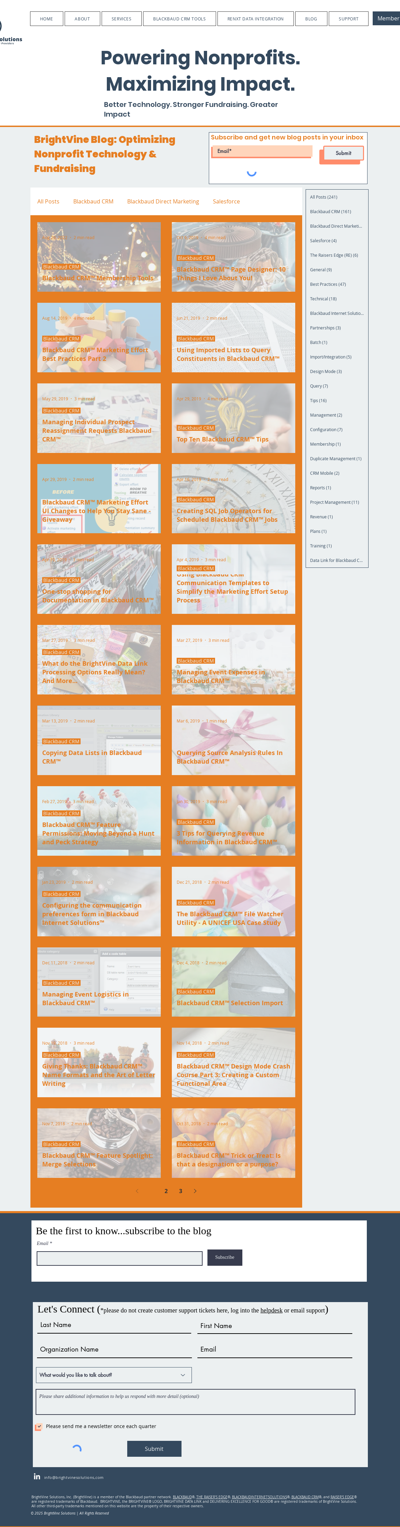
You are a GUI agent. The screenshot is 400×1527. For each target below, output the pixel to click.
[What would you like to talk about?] (114, 1375)
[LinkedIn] (37, 1477)
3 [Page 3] (180, 1191)
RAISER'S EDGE (342, 1497)
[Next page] (195, 1191)
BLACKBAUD (182, 1497)
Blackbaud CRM (93, 201)
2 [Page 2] (166, 1191)
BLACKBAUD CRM (305, 1497)
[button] (82, 18)
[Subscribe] (224, 1257)
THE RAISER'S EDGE (211, 1497)
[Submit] (343, 153)
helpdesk (271, 1310)
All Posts (48, 201)
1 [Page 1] (151, 1191)
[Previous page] (137, 1191)
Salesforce (226, 201)
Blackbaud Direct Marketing (163, 201)
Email (42, 1243)
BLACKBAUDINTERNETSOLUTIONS (259, 1497)
